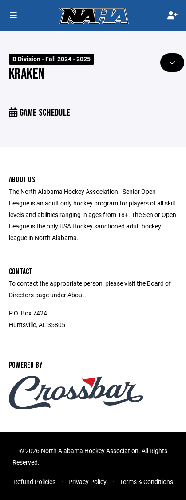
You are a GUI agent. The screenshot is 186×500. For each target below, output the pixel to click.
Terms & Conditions (146, 481)
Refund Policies (34, 481)
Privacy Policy (87, 481)
